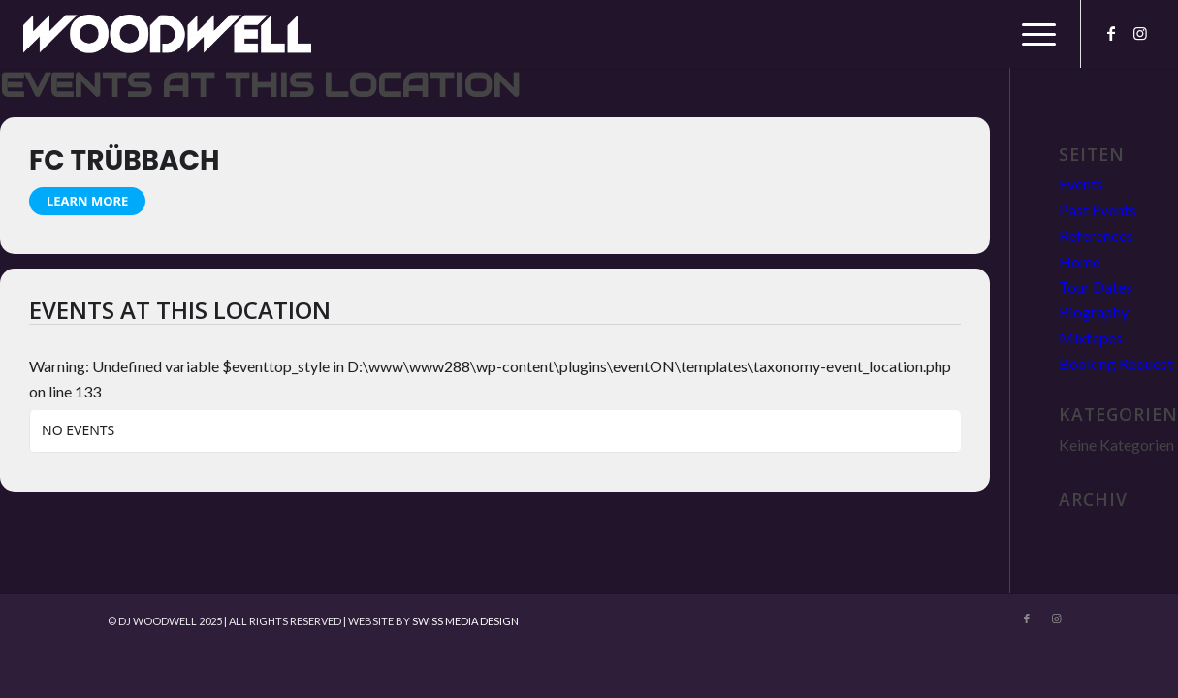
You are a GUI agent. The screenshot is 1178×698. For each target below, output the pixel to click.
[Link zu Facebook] (1111, 33)
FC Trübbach (124, 160)
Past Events (1097, 210)
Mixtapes (1091, 338)
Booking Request (1116, 363)
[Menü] (1032, 34)
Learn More (87, 200)
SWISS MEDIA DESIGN (465, 621)
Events (1081, 183)
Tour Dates (1095, 286)
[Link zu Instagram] (1140, 33)
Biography (1094, 311)
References (1096, 235)
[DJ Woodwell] (167, 34)
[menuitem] (1032, 34)
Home (1079, 261)
